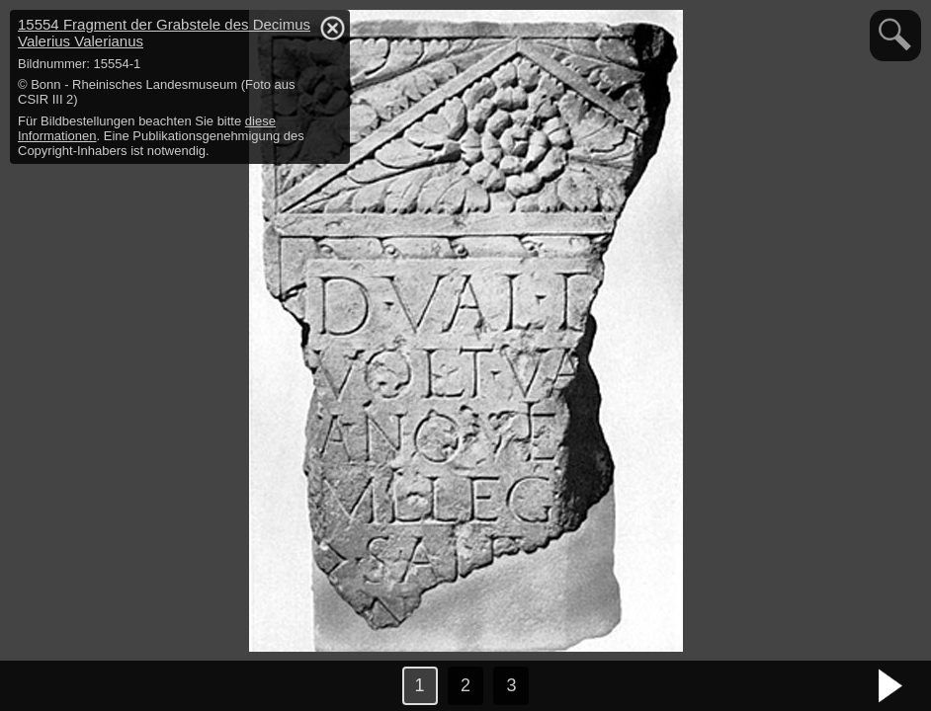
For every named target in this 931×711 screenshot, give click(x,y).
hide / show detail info (332, 27)
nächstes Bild (891, 686)
